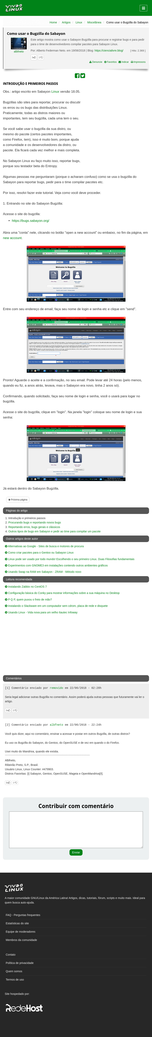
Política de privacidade (20, 963)
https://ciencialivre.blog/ (109, 50)
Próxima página (18, 499)
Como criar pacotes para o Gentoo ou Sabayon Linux (39, 552)
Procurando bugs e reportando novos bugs (34, 522)
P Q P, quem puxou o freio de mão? (28, 599)
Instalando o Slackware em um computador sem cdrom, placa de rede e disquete (56, 605)
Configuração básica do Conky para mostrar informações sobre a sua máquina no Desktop (62, 593)
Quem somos (14, 971)
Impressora (138, 62)
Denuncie (95, 62)
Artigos (66, 22)
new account (12, 238)
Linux (79, 22)
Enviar (76, 852)
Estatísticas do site (17, 923)
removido (56, 688)
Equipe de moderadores (20, 931)
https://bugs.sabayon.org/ (30, 221)
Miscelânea (94, 22)
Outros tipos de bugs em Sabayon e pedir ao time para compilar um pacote (54, 531)
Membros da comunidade (21, 940)
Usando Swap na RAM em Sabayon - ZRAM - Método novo (43, 571)
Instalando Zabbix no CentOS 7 (26, 586)
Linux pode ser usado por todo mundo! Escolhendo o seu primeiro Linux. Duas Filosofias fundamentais (69, 559)
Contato (10, 954)
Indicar (124, 62)
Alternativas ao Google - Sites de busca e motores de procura (44, 546)
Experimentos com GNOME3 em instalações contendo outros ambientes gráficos (56, 565)
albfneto (19, 51)
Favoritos (110, 62)
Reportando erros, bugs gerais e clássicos (34, 527)
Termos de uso (15, 979)
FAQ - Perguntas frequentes (23, 915)
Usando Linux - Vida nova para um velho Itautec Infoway (41, 612)
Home (53, 22)
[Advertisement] (115, 118)
